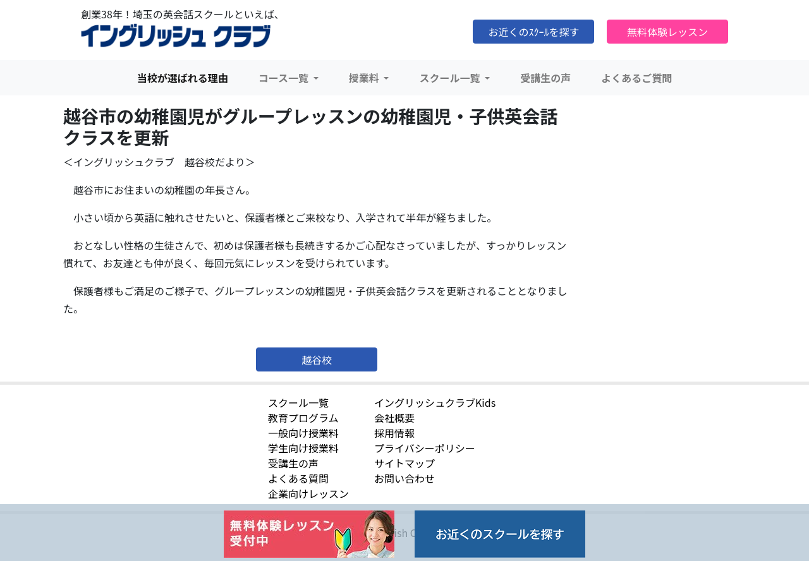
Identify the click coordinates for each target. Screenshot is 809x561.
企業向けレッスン (308, 493)
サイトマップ (404, 463)
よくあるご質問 (636, 77)
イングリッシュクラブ (176, 36)
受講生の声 (545, 77)
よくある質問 (298, 478)
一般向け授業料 (303, 432)
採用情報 (394, 432)
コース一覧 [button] (285, 77)
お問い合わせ (404, 478)
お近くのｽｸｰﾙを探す (533, 31)
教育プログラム (303, 417)
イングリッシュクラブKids (435, 402)
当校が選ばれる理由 (182, 77)
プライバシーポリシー (424, 447)
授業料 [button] (365, 77)
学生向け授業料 (303, 447)
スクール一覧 (298, 402)
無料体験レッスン (667, 31)
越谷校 (316, 359)
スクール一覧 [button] (450, 77)
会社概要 (394, 417)
